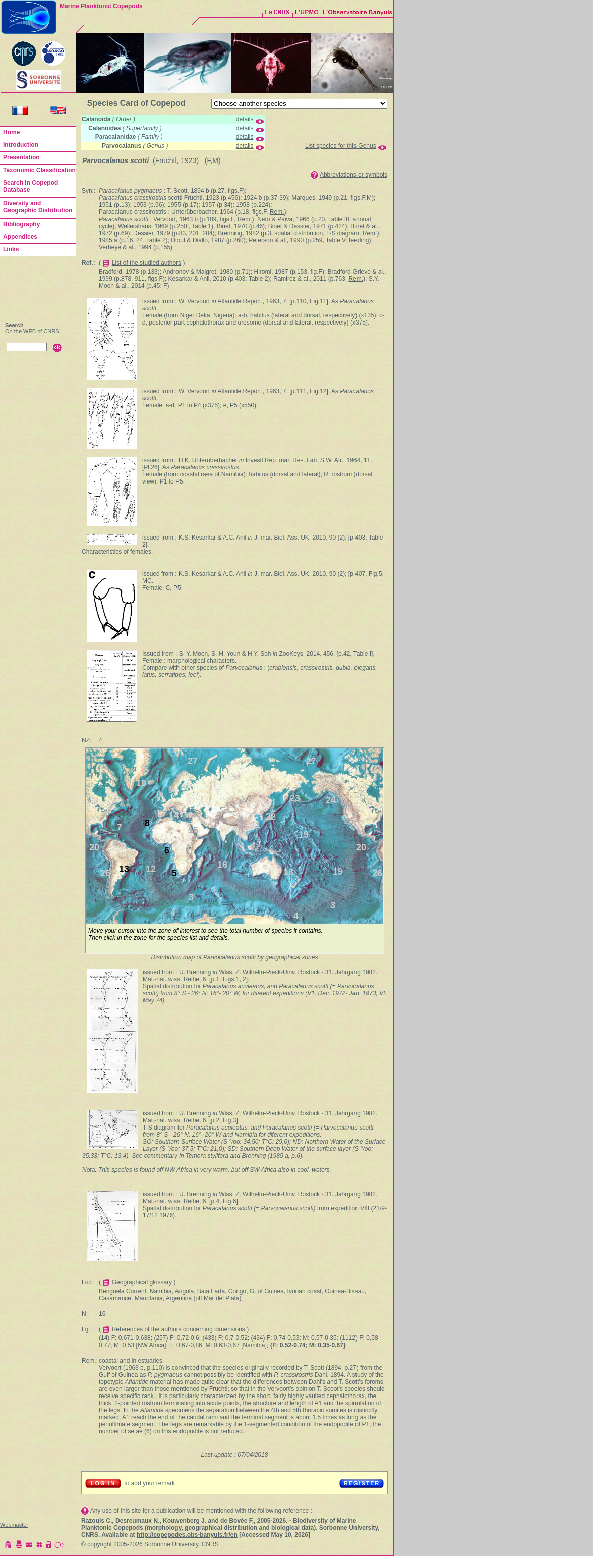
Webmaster (14, 1525)
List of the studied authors (146, 262)
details (245, 119)
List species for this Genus (340, 145)
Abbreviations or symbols (353, 174)
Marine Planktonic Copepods (101, 6)
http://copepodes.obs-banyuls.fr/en (187, 1534)
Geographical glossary (142, 1282)
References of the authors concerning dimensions (178, 1329)
